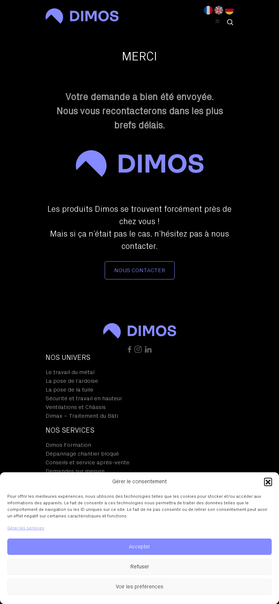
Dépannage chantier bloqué (82, 454)
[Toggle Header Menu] (218, 22)
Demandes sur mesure (75, 471)
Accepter (139, 546)
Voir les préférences (139, 586)
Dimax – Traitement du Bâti (82, 416)
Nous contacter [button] (139, 270)
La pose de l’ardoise (72, 381)
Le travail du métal (70, 372)
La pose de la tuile (69, 390)
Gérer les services (25, 528)
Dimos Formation (68, 445)
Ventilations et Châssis (76, 407)
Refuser (139, 566)
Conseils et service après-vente (87, 462)
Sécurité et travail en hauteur (84, 398)
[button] (268, 481)
